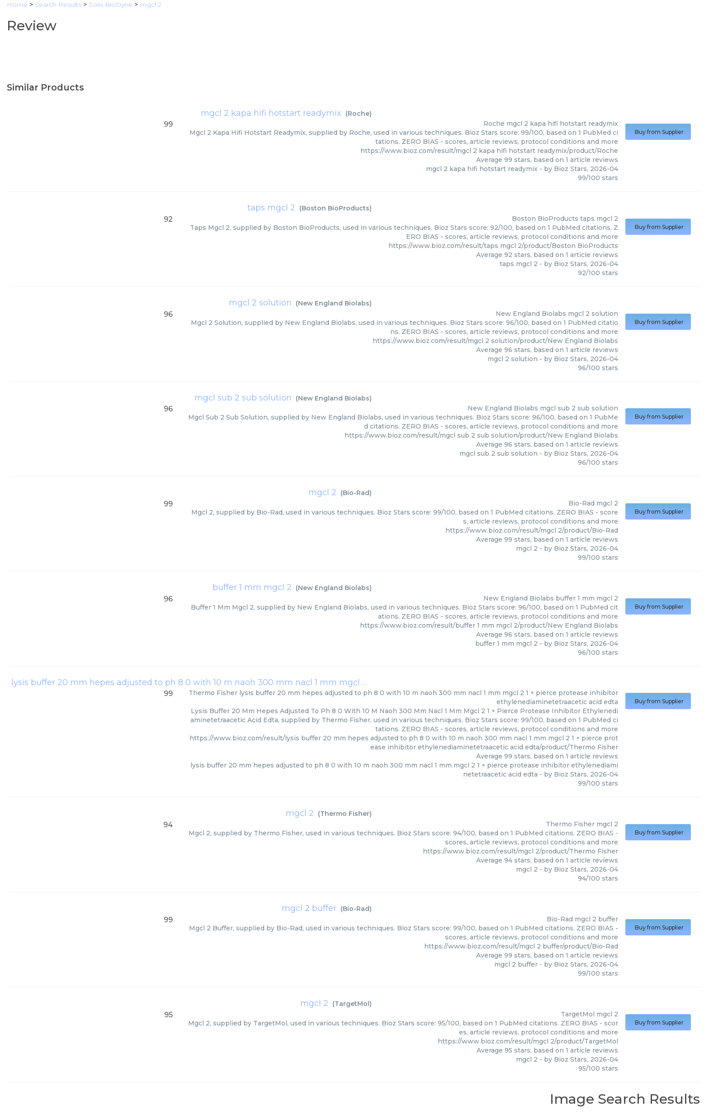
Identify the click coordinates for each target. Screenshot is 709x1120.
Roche (358, 114)
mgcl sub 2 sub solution (243, 398)
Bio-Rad (356, 493)
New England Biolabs (333, 303)
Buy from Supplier (658, 132)
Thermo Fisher (344, 814)
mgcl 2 (322, 492)
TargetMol (352, 1004)
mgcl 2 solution (260, 303)
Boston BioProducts (335, 208)
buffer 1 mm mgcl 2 (252, 587)
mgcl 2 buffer (309, 908)
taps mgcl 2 (271, 208)
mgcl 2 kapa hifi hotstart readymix (271, 113)
